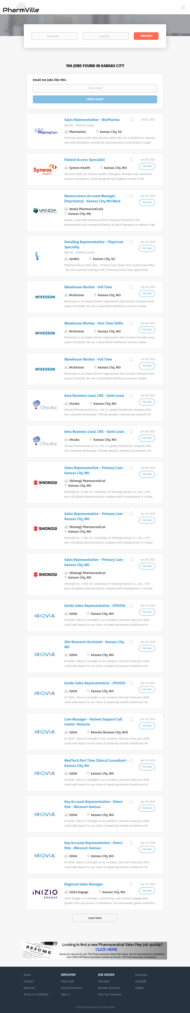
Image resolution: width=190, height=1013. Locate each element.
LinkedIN (140, 981)
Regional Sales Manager (83, 884)
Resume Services (109, 988)
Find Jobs (146, 36)
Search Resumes (71, 988)
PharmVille (109, 1007)
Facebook (141, 975)
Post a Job (67, 981)
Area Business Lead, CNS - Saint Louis (94, 395)
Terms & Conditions (36, 994)
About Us (29, 988)
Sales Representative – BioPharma (92, 120)
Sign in (65, 994)
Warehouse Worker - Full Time (88, 287)
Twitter (139, 988)
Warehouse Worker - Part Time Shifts (93, 323)
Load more (95, 918)
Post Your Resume (109, 994)
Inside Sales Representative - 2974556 (94, 606)
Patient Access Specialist (84, 160)
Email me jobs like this (49, 80)
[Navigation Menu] (183, 7)
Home (27, 975)
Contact (28, 981)
